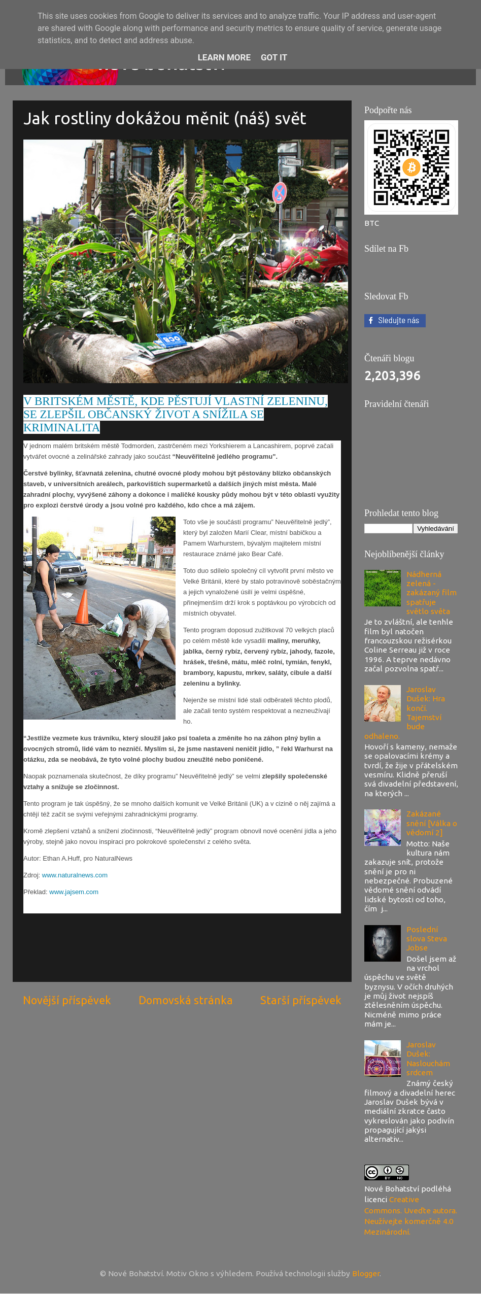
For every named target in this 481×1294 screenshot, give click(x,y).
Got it (274, 57)
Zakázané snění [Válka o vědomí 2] (431, 823)
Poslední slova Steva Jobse (426, 938)
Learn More (224, 57)
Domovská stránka (186, 1000)
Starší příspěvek (300, 1000)
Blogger (366, 1273)
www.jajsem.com (73, 892)
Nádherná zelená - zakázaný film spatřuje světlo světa (431, 593)
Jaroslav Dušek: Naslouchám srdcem (428, 1058)
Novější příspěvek (67, 1000)
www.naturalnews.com (75, 875)
